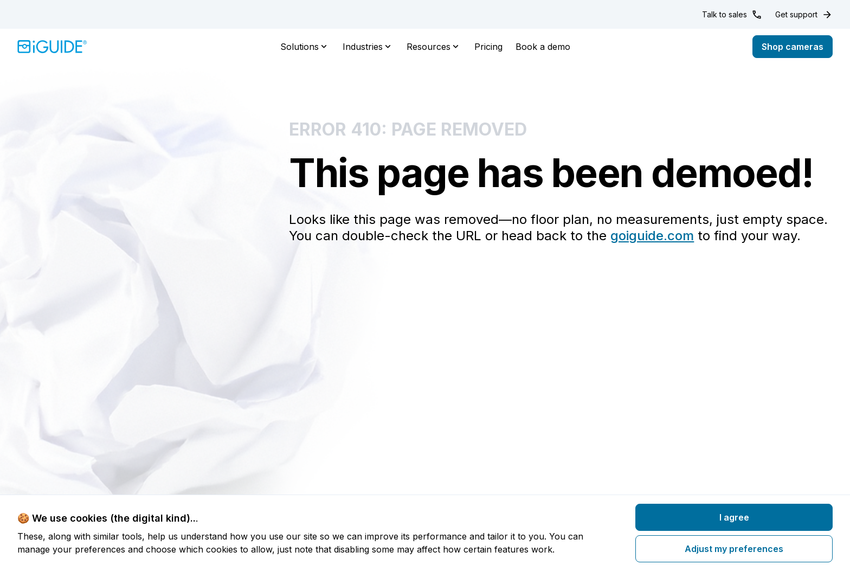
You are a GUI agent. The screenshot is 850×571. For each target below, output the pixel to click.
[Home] (52, 46)
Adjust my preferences (734, 548)
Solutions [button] (305, 46)
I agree (734, 517)
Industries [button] (368, 46)
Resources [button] (434, 46)
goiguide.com (652, 235)
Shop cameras (792, 46)
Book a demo (543, 46)
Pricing (488, 46)
